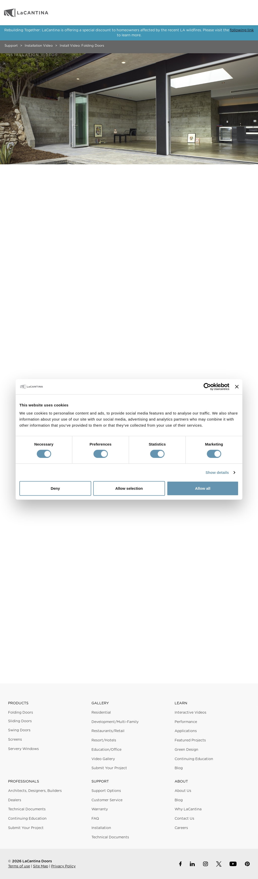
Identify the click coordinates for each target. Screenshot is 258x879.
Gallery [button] (100, 703)
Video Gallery (103, 759)
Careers (181, 828)
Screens (15, 739)
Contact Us (184, 818)
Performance (186, 722)
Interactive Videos (190, 712)
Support (11, 45)
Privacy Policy (63, 866)
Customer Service (106, 800)
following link (242, 30)
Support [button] (100, 781)
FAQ (95, 818)
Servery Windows (23, 749)
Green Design (186, 750)
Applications (186, 731)
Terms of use (19, 866)
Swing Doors (19, 730)
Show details (217, 472)
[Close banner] (237, 387)
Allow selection (129, 488)
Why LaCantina (188, 809)
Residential (101, 712)
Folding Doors (20, 712)
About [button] (181, 781)
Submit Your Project (109, 768)
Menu (249, 13)
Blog (179, 768)
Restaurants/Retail (107, 731)
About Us (183, 791)
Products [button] (18, 703)
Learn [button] (181, 703)
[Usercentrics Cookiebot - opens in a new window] (207, 387)
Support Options (106, 791)
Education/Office (106, 750)
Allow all (202, 488)
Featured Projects (190, 740)
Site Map (40, 866)
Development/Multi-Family (115, 722)
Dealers (14, 800)
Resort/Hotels (103, 740)
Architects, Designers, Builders (35, 791)
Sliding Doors (20, 721)
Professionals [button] (23, 781)
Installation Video (39, 45)
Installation (101, 828)
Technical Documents (27, 809)
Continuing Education (194, 759)
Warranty (99, 809)
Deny (55, 488)
